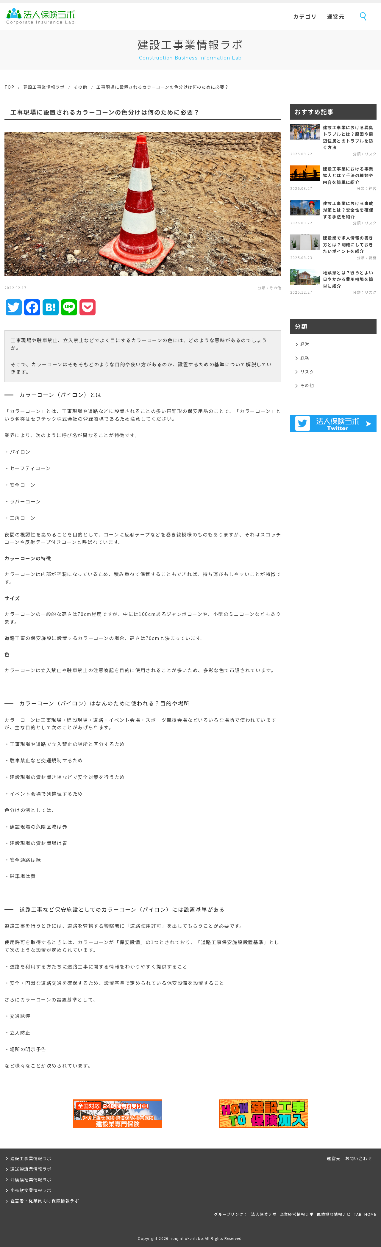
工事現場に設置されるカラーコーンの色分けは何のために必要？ (162, 87)
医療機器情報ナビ (334, 1214)
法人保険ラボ (40, 16)
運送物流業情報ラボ (31, 1169)
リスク (307, 372)
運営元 (336, 16)
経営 (305, 344)
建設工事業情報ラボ (44, 87)
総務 (305, 358)
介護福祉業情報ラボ (31, 1179)
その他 (81, 87)
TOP (9, 87)
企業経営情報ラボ (297, 1214)
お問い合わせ (358, 1158)
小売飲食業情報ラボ (31, 1190)
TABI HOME (365, 1214)
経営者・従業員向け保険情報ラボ (44, 1201)
